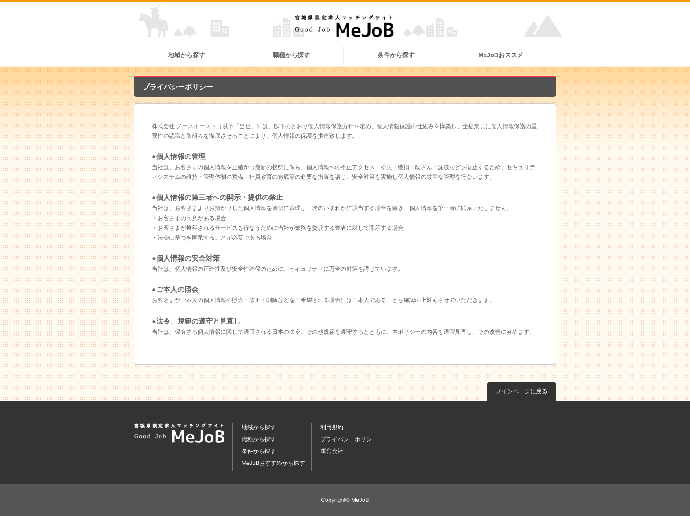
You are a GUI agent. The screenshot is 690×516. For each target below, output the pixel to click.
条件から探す (396, 55)
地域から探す (186, 55)
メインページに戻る (521, 391)
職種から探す (291, 55)
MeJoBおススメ (500, 55)
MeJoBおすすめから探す (273, 463)
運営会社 (331, 451)
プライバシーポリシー (349, 439)
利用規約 (331, 427)
